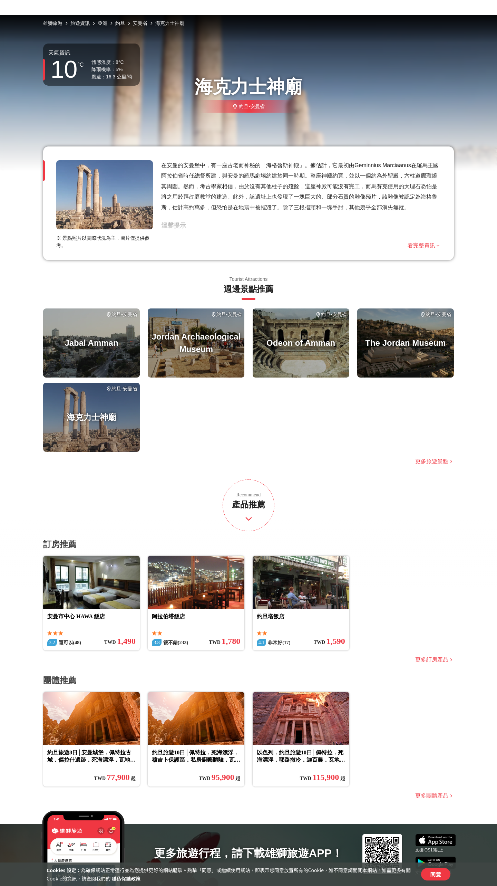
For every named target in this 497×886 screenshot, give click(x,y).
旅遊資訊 (80, 23)
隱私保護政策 (125, 878)
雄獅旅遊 (52, 23)
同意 (435, 874)
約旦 (120, 23)
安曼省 (140, 23)
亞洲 (102, 23)
